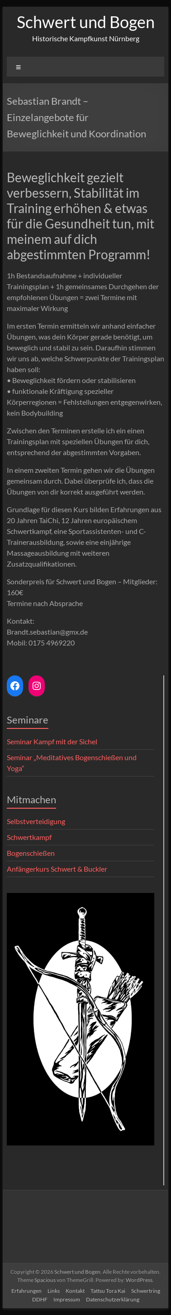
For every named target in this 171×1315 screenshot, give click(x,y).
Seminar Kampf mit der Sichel (52, 741)
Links (54, 1290)
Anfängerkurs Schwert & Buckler (57, 868)
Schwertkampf (29, 837)
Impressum (66, 1299)
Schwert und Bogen (86, 22)
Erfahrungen (26, 1290)
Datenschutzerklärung (112, 1299)
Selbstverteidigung (36, 821)
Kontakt (75, 1290)
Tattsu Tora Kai (107, 1290)
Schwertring (145, 1290)
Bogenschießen (31, 853)
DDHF (40, 1299)
